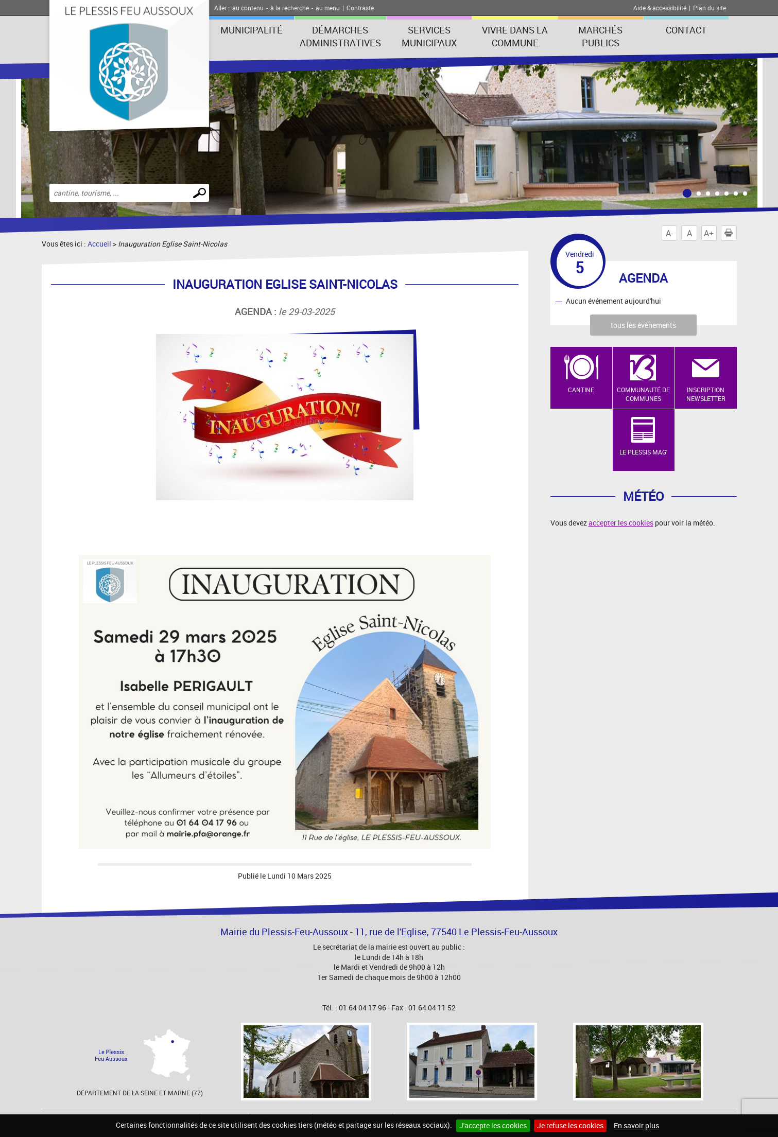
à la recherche (289, 8)
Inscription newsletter (705, 394)
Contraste (360, 8)
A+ (709, 233)
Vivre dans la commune (515, 36)
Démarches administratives (340, 36)
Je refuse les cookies (570, 1125)
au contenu (248, 8)
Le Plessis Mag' (643, 452)
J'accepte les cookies (493, 1125)
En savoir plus (636, 1125)
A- (669, 233)
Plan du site (709, 8)
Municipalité (251, 30)
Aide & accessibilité (659, 8)
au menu (328, 8)
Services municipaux (429, 36)
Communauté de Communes (643, 394)
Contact (686, 30)
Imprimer (730, 233)
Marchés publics (600, 36)
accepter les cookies (621, 523)
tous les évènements (643, 325)
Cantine (581, 390)
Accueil (99, 244)
